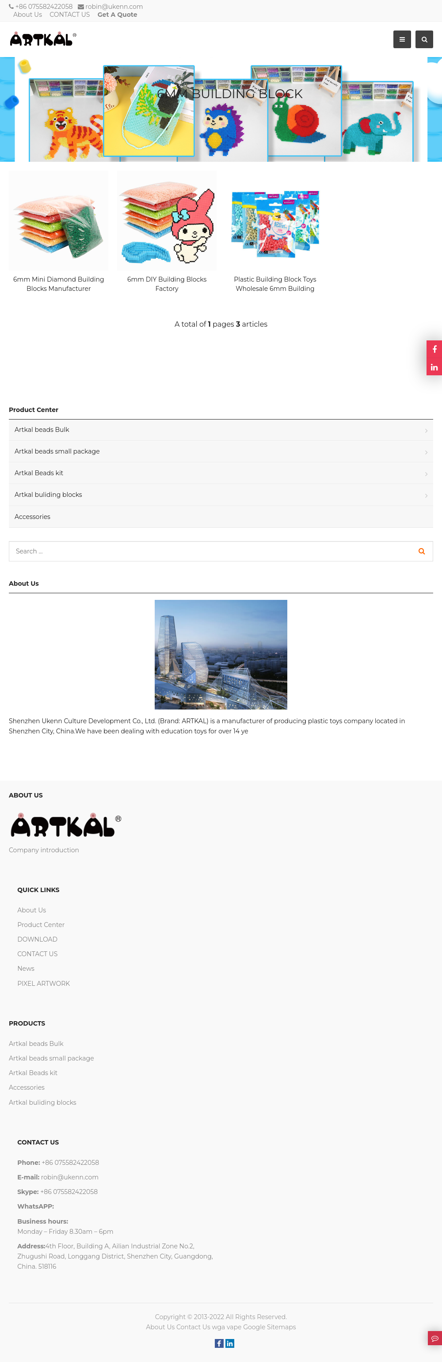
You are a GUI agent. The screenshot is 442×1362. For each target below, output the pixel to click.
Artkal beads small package (57, 451)
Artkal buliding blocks (48, 495)
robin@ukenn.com (114, 7)
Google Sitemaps (269, 1327)
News (25, 969)
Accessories (32, 517)
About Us (27, 15)
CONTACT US (70, 15)
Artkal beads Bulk (42, 430)
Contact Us (193, 1327)
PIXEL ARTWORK (43, 984)
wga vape (226, 1327)
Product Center (41, 925)
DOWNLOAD (37, 939)
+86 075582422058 (44, 7)
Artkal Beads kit (39, 473)
